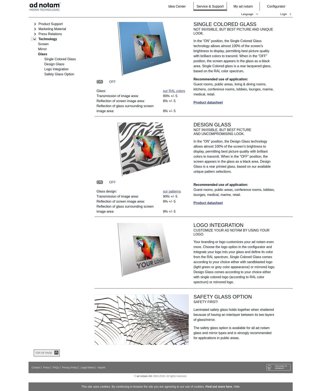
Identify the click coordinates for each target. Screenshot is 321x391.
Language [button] (247, 14)
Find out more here (218, 386)
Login (283, 14)
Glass (42, 54)
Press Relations (50, 34)
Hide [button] (237, 386)
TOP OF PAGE (43, 352)
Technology (48, 39)
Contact (36, 367)
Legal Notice (88, 367)
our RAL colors (174, 91)
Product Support (51, 24)
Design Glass (54, 64)
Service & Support (210, 6)
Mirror (42, 49)
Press (46, 367)
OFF (112, 82)
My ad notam (245, 6)
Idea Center (177, 6)
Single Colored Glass (60, 59)
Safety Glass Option (59, 74)
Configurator (278, 6)
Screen (43, 44)
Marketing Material (52, 29)
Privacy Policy (70, 367)
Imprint (101, 367)
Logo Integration (56, 69)
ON (99, 82)
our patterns (172, 191)
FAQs (56, 367)
